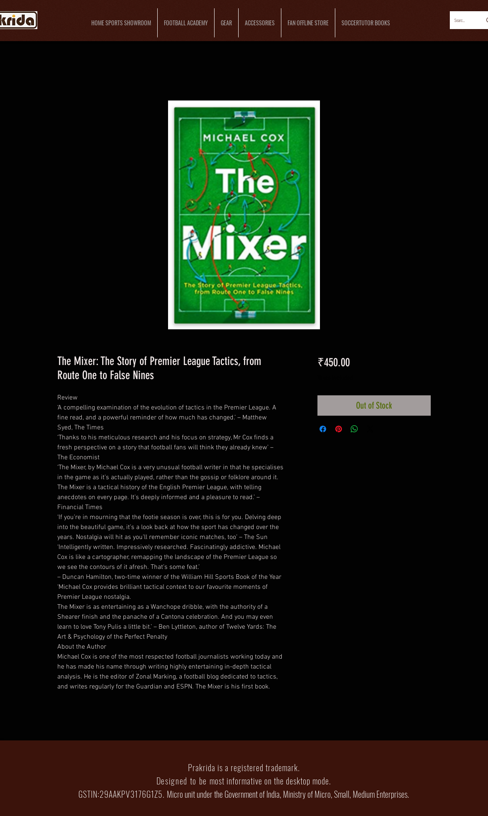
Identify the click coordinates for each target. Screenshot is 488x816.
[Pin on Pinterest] (339, 429)
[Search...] (460, 20)
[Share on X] (370, 429)
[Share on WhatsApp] (354, 429)
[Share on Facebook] (323, 429)
